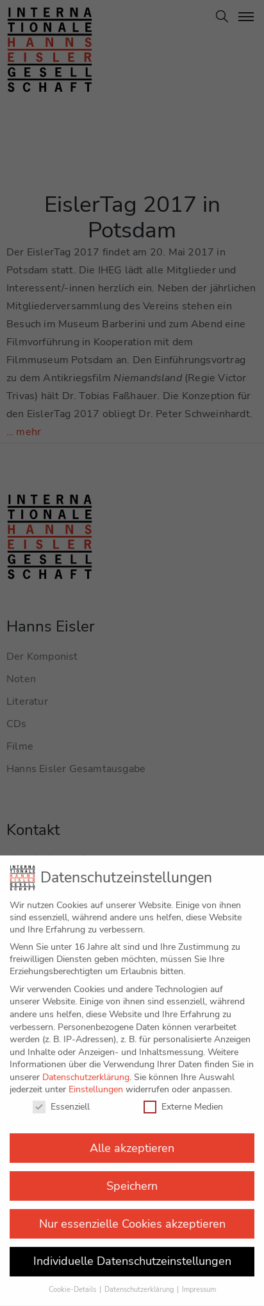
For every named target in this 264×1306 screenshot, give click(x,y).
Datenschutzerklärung (85, 1066)
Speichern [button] (132, 1174)
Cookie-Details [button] (73, 1279)
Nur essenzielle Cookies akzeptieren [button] (132, 1212)
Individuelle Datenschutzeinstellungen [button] (132, 1250)
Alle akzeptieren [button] (132, 1136)
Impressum (199, 1279)
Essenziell (61, 1096)
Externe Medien (183, 1096)
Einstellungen (96, 1078)
